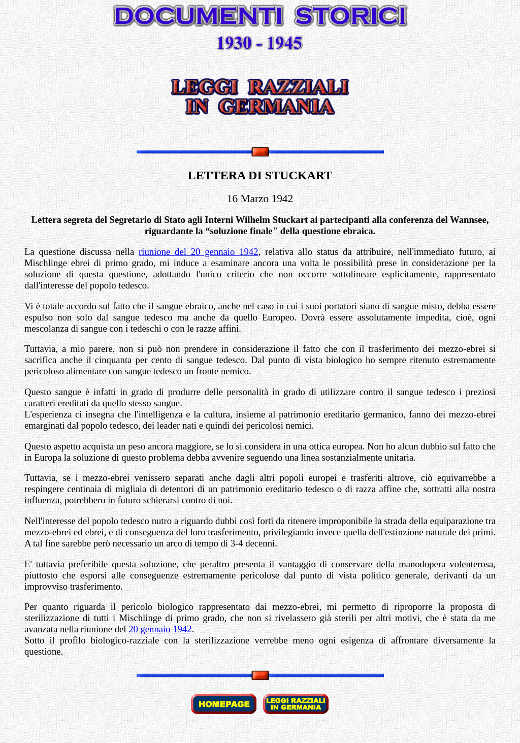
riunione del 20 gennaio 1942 (198, 251)
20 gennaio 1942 (159, 629)
